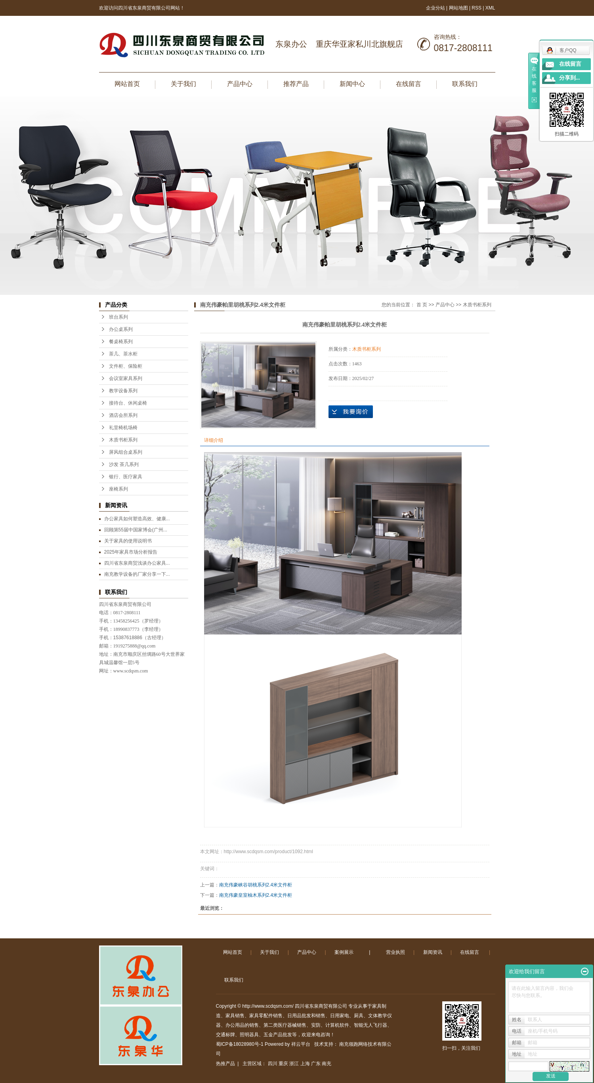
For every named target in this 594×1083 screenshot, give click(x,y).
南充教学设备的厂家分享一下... (137, 574)
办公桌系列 (121, 329)
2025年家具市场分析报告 (131, 552)
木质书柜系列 (123, 440)
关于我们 (183, 83)
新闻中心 (352, 83)
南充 (326, 1063)
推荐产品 (296, 83)
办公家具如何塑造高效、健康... (137, 518)
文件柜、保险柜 (125, 366)
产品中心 (239, 83)
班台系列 (118, 317)
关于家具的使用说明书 (128, 541)
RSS (476, 8)
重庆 (283, 1063)
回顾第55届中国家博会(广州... (135, 530)
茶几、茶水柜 (123, 354)
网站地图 (459, 8)
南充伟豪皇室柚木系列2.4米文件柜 (255, 895)
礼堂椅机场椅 (123, 427)
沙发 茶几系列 (124, 464)
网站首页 (127, 83)
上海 (305, 1063)
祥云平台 (300, 1044)
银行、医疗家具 (125, 476)
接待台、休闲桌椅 (128, 403)
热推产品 (225, 1063)
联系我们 (464, 83)
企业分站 (435, 8)
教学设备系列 (123, 390)
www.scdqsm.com (130, 671)
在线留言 (408, 83)
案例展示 (343, 952)
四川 (272, 1063)
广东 (316, 1063)
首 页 (421, 305)
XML (490, 8)
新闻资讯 (432, 952)
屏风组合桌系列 (125, 452)
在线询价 (351, 411)
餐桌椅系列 (121, 341)
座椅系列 (118, 489)
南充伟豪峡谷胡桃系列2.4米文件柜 (255, 885)
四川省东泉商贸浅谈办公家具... (137, 563)
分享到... (569, 78)
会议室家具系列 (125, 378)
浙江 (294, 1063)
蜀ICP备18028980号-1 (240, 1044)
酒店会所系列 (123, 415)
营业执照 (395, 952)
